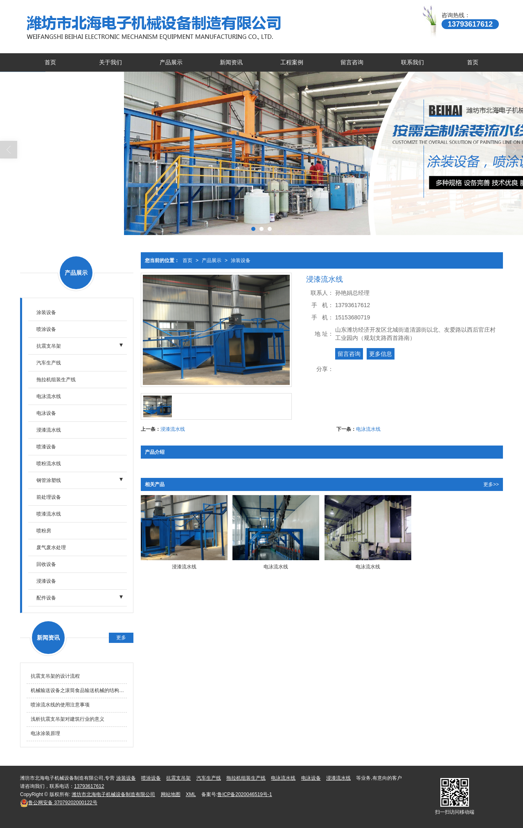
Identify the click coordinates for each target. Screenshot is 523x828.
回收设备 (46, 564)
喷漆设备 (46, 447)
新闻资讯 (231, 62)
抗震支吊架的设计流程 (55, 676)
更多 (121, 637)
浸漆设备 (46, 581)
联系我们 (412, 62)
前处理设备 (48, 497)
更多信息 (380, 354)
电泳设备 (46, 413)
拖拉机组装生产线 (56, 379)
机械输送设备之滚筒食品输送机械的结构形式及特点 (79, 690)
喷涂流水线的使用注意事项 (60, 705)
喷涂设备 (46, 329)
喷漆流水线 (48, 514)
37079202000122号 (58, 802)
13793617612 (89, 786)
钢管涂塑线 (48, 480)
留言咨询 (351, 62)
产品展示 (171, 62)
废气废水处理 (51, 547)
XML (191, 794)
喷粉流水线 (48, 463)
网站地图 (170, 794)
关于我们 (110, 62)
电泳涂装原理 (45, 733)
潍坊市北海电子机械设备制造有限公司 (113, 794)
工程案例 (291, 62)
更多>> (491, 484)
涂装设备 (240, 260)
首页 (50, 62)
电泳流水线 (368, 429)
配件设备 (46, 598)
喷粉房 (43, 531)
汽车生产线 (48, 363)
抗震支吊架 (48, 346)
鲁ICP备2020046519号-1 (244, 794)
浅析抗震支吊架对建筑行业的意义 (67, 719)
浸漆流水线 (172, 429)
